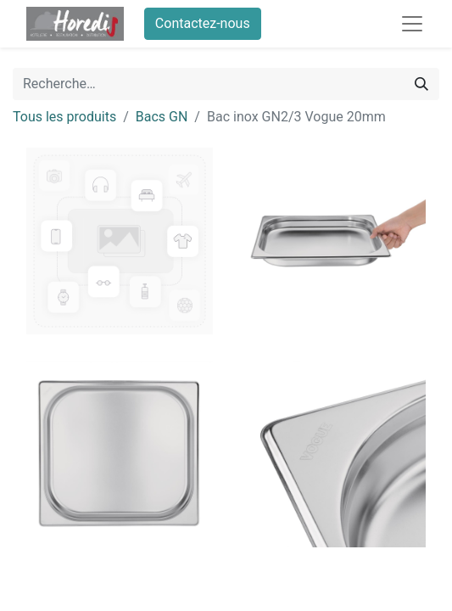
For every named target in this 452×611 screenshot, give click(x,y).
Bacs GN (162, 117)
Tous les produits (64, 117)
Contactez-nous (202, 23)
